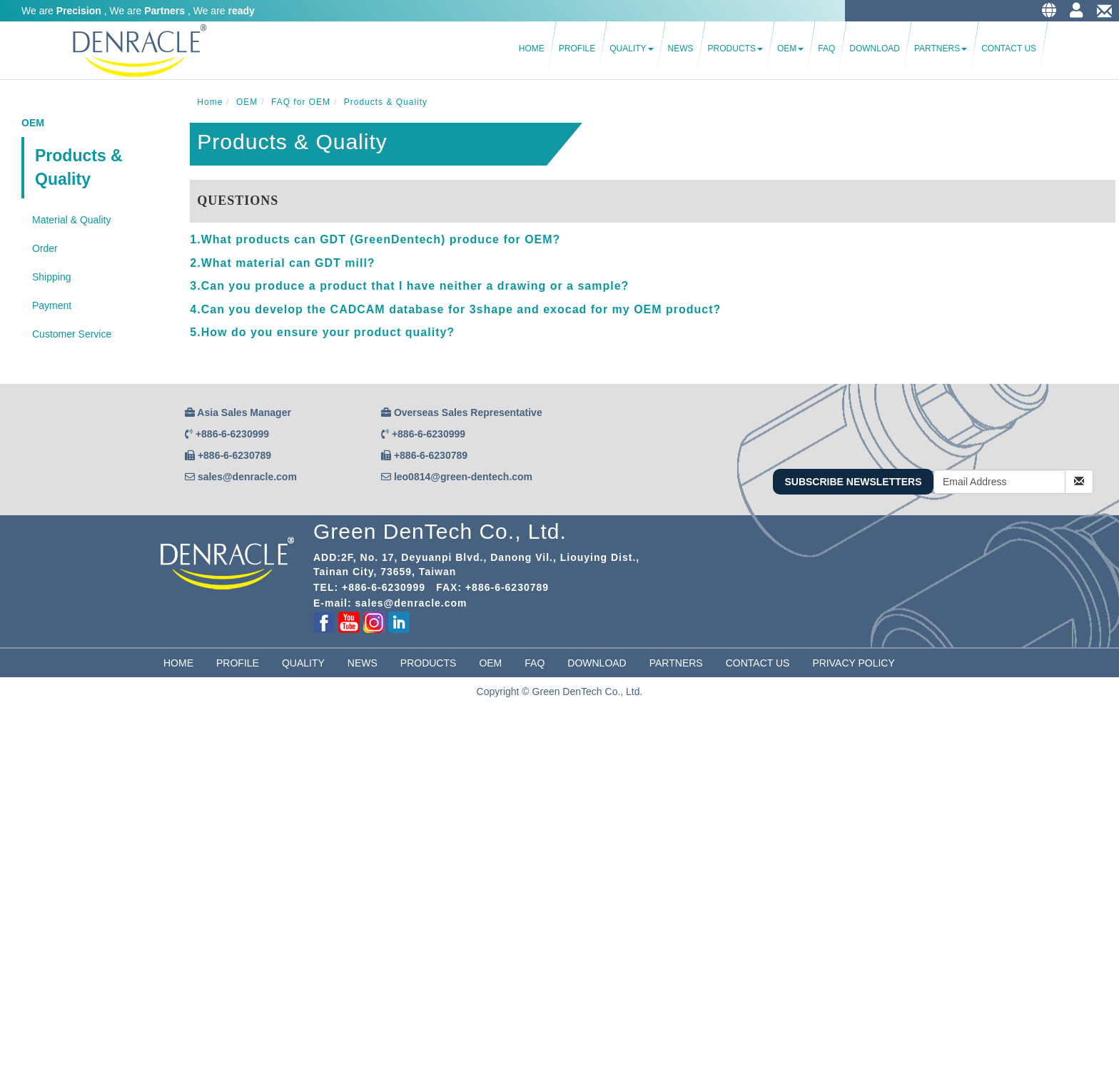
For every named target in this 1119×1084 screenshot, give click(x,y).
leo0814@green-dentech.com (463, 476)
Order (45, 248)
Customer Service (71, 334)
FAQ (826, 49)
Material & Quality (71, 220)
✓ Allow (17, 748)
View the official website (115, 905)
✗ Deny (17, 763)
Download (874, 49)
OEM (790, 49)
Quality (631, 49)
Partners (940, 49)
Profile (577, 49)
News (681, 49)
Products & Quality (79, 167)
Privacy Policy (853, 663)
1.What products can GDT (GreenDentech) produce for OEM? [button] (375, 239)
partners (676, 663)
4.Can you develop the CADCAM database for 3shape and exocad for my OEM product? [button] (455, 309)
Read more (30, 905)
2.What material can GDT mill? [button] (282, 263)
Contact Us (1008, 49)
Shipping (51, 277)
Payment (51, 305)
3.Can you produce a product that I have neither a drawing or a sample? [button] (409, 286)
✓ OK (360, 1077)
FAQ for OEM (300, 102)
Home (532, 49)
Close (13, 720)
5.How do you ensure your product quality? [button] (322, 332)
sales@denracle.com (247, 476)
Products (735, 49)
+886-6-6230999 (232, 434)
